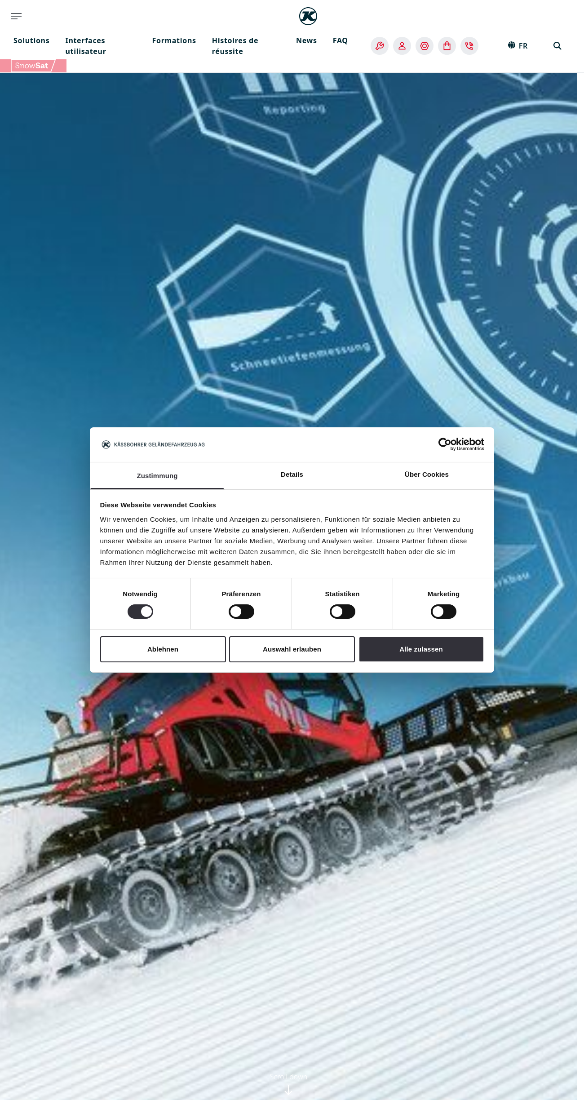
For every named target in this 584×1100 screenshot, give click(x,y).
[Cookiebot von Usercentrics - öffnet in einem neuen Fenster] (445, 444)
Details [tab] (292, 474)
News (306, 40)
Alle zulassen (420, 649)
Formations (174, 40)
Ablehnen (162, 649)
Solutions (31, 40)
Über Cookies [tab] (427, 474)
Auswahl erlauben (292, 649)
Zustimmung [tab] (157, 475)
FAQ (340, 40)
